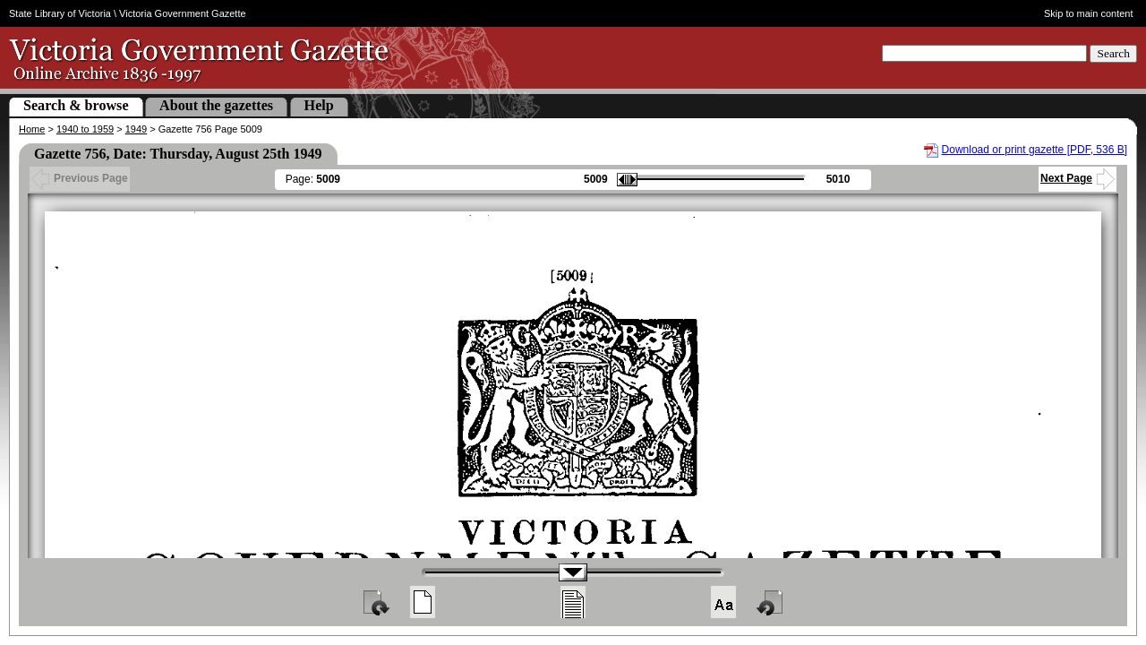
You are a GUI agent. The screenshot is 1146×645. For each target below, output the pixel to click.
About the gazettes (216, 105)
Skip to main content (1088, 13)
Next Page (1077, 178)
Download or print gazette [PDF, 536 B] (1034, 149)
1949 (136, 129)
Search (1113, 53)
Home (32, 129)
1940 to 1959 (85, 129)
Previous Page (79, 178)
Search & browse (76, 105)
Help (319, 105)
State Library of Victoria (60, 13)
